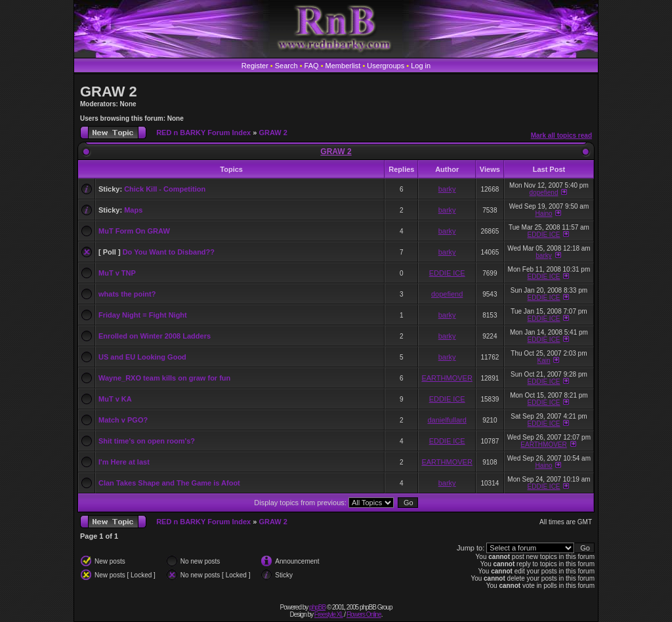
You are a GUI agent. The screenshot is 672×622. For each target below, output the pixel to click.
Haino (543, 213)
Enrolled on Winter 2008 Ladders (154, 336)
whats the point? (127, 294)
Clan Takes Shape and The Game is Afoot (169, 483)
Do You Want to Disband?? (169, 252)
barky (447, 189)
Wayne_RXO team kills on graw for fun (164, 378)
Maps (133, 210)
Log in (420, 66)
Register (255, 66)
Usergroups (385, 66)
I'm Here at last (124, 462)
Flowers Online (363, 614)
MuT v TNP (117, 273)
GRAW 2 (108, 91)
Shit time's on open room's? (146, 441)
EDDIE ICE (544, 234)
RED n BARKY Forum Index (203, 132)
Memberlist (343, 66)
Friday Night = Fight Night (142, 315)
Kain (544, 360)
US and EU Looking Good (142, 357)
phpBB (317, 607)
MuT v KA (115, 399)
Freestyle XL (328, 614)
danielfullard (446, 420)
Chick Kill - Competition (164, 189)
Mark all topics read (561, 135)
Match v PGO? (123, 420)
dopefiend (544, 192)
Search (286, 66)
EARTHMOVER (446, 378)
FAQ (311, 66)
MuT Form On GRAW (134, 231)
